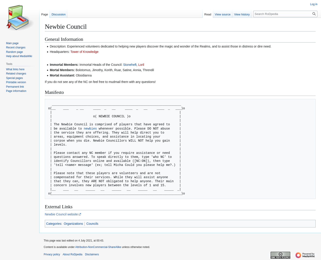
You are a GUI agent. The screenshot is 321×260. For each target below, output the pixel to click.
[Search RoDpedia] (285, 14)
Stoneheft (130, 64)
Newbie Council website (61, 214)
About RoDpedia (72, 254)
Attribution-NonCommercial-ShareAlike (98, 247)
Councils (92, 223)
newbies (90, 128)
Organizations (73, 223)
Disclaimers (92, 254)
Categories (53, 223)
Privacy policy (52, 254)
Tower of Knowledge (84, 52)
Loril (141, 64)
